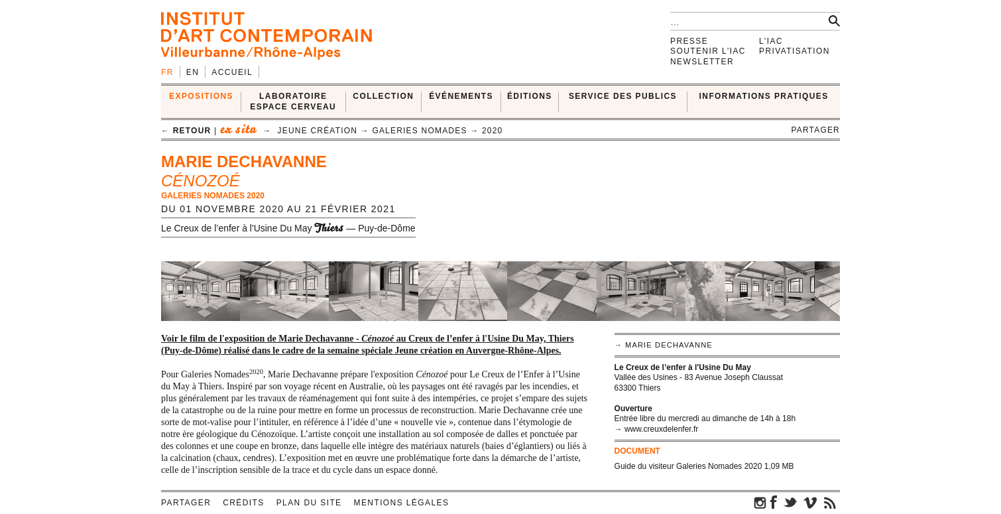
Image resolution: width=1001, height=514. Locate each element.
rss (830, 502)
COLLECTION (383, 96)
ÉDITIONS (529, 96)
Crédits (243, 502)
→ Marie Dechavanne (664, 345)
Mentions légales (401, 502)
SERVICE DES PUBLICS (623, 96)
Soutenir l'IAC (708, 51)
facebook (773, 502)
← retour (186, 130)
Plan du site (309, 502)
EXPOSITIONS (201, 96)
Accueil (232, 72)
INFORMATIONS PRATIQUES (764, 96)
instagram (760, 502)
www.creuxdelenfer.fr (661, 429)
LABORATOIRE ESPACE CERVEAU (293, 101)
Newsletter (702, 61)
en (192, 72)
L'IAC (771, 41)
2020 (492, 130)
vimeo (810, 502)
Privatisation (794, 51)
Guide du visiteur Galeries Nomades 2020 (688, 466)
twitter (790, 502)
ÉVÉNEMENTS (461, 96)
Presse (689, 41)
